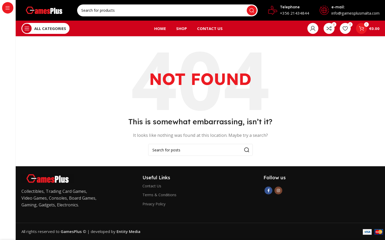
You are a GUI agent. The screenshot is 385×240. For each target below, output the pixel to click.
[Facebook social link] (268, 191)
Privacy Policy (153, 203)
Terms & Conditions (159, 195)
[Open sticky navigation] (45, 28)
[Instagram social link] (278, 191)
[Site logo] (44, 10)
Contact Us (151, 186)
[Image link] (47, 178)
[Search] (167, 10)
